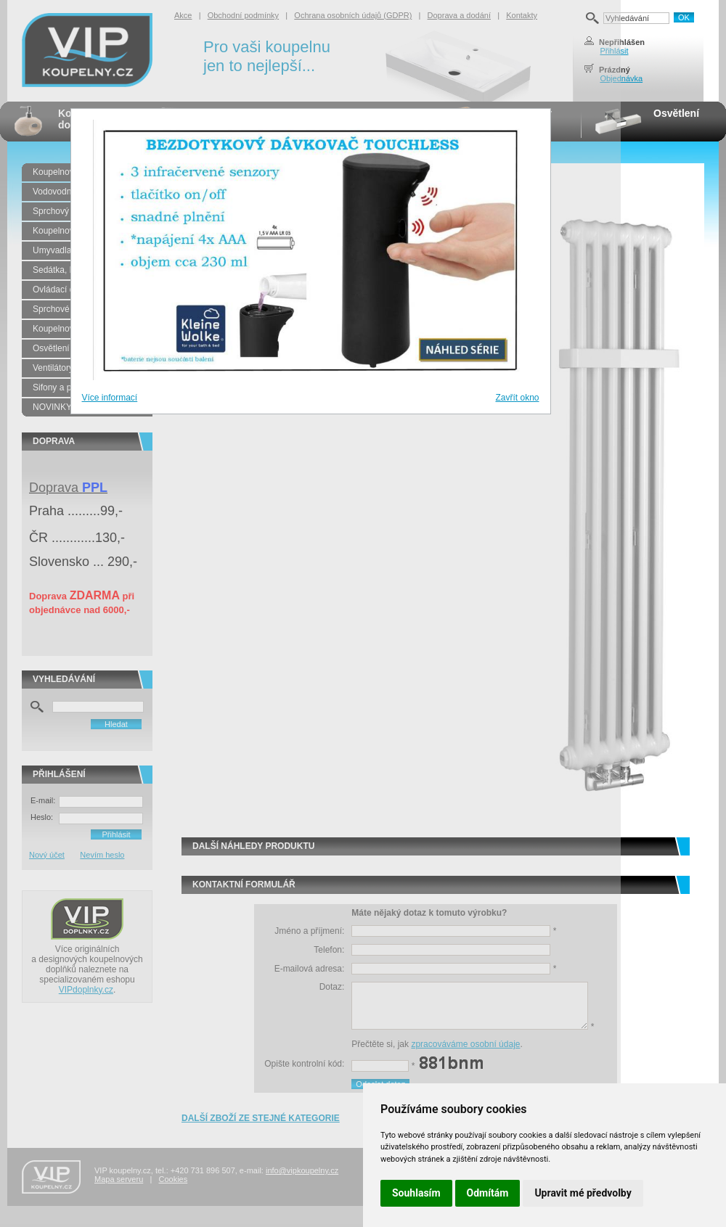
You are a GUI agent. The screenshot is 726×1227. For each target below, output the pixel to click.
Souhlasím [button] (416, 1193)
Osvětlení (676, 113)
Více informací (110, 398)
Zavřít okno (517, 398)
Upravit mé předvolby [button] (582, 1193)
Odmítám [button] (488, 1193)
